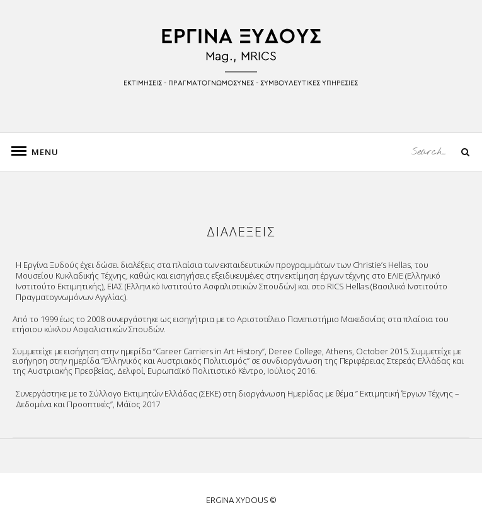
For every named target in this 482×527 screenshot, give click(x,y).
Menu (38, 152)
